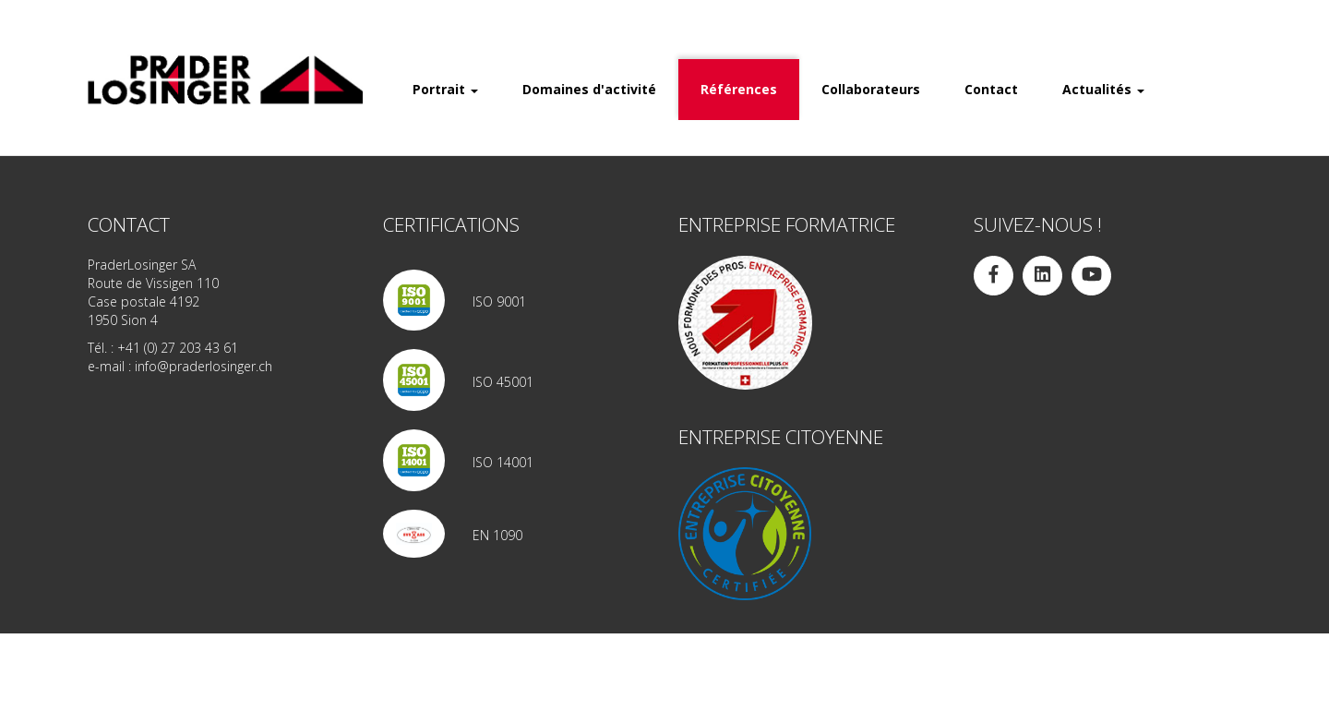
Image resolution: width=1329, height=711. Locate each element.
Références (738, 89)
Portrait (445, 89)
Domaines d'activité (589, 89)
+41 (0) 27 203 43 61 (177, 347)
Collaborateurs (870, 89)
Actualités (1103, 89)
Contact (991, 89)
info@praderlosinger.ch (203, 366)
